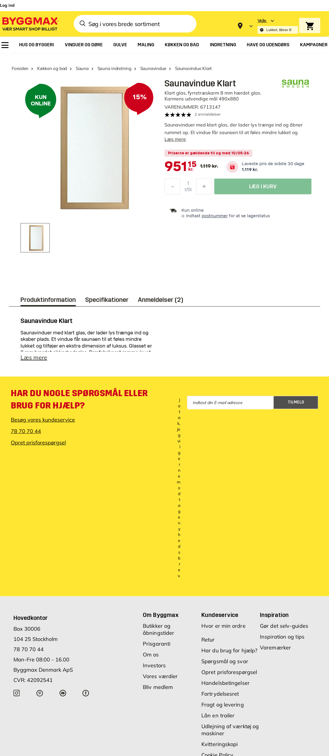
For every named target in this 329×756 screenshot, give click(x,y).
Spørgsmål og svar (224, 661)
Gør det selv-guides (284, 625)
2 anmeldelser (208, 114)
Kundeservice (220, 614)
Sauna (82, 68)
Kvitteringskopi (219, 744)
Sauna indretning (114, 68)
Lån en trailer (217, 715)
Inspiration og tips (282, 636)
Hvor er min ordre (223, 625)
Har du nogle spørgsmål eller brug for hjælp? (79, 399)
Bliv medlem (158, 687)
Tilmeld (296, 402)
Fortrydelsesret (220, 693)
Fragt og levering (222, 704)
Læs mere (175, 139)
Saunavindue (153, 68)
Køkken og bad (52, 68)
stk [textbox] (188, 190)
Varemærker (275, 647)
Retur (208, 639)
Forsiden (20, 68)
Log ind (7, 5)
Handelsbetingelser (225, 683)
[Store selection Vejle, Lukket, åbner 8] (278, 26)
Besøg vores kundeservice (43, 419)
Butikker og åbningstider (158, 629)
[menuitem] (4, 45)
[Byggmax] (30, 24)
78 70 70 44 (26, 431)
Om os (151, 654)
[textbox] (180, 167)
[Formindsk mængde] (172, 187)
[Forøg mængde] (204, 187)
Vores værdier (160, 676)
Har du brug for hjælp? (229, 650)
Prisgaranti (156, 643)
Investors (154, 665)
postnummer (215, 215)
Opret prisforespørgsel (38, 442)
